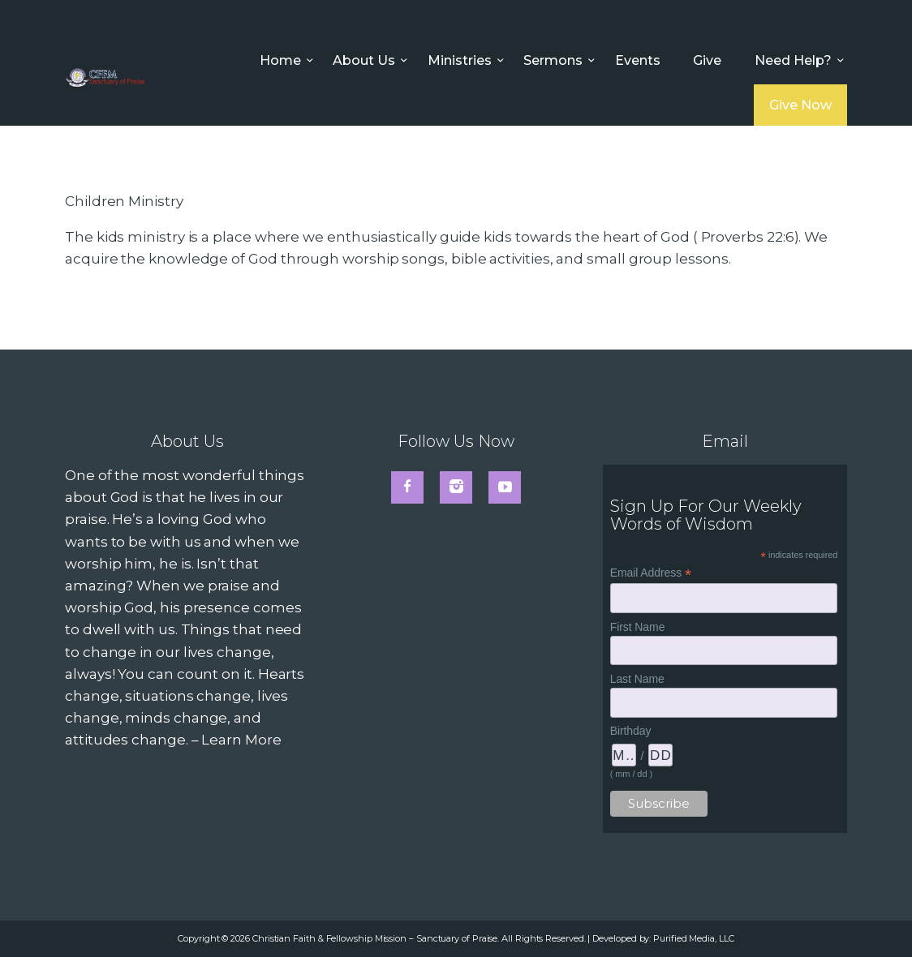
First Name (637, 626)
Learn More (241, 740)
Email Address (650, 573)
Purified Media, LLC (693, 938)
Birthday (631, 730)
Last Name (637, 678)
